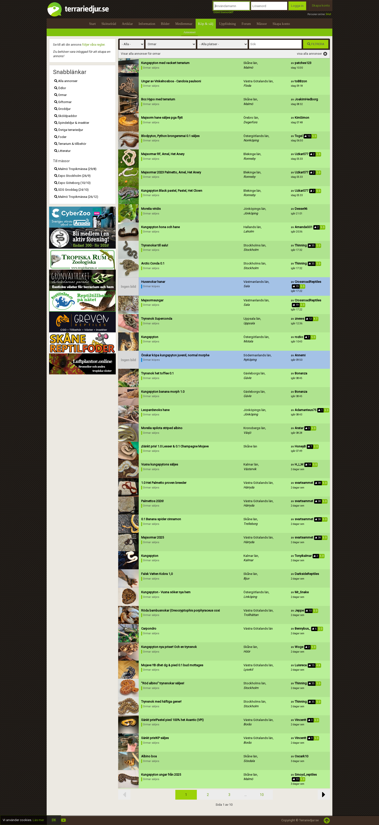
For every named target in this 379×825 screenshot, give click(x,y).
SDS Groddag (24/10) (71, 189)
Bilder (165, 24)
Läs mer (38, 820)
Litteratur (62, 151)
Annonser (189, 32)
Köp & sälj (205, 24)
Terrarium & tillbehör (70, 144)
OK (54, 820)
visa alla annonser (312, 54)
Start (92, 24)
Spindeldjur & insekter (71, 123)
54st (328, 14)
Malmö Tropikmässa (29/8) (75, 169)
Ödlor (60, 88)
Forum (246, 24)
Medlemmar (183, 24)
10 (262, 795)
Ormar (60, 95)
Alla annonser (65, 81)
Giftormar (63, 102)
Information (146, 24)
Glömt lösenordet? (223, 12)
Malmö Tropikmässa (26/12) (76, 197)
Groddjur (62, 109)
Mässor (262, 24)
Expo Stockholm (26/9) (72, 176)
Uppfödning (227, 24)
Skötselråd (108, 24)
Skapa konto (321, 5)
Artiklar (127, 24)
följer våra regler (93, 44)
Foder (60, 137)
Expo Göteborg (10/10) (72, 183)
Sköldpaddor (65, 116)
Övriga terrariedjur (68, 130)
